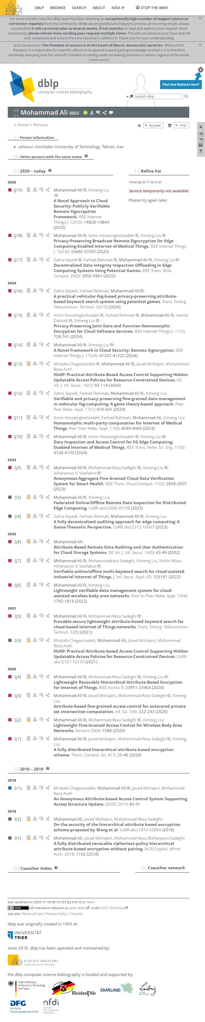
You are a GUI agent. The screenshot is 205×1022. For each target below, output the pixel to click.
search (79, 7)
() (78, 219)
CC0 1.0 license (112, 907)
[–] (16, 137)
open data (77, 907)
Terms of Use (32, 913)
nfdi (116, 7)
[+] (16, 156)
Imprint (77, 913)
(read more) (99, 59)
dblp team (86, 901)
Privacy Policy (56, 913)
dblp (39, 7)
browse (58, 7)
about (99, 7)
